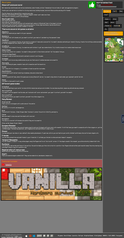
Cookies (20, 236)
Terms (16, 236)
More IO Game (67, 235)
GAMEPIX (105, 235)
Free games (119, 235)
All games (60, 235)
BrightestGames (88, 235)
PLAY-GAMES (111, 235)
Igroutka (74, 235)
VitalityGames (98, 235)
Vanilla (39, 235)
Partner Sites (10, 236)
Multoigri (80, 235)
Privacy (3, 236)
